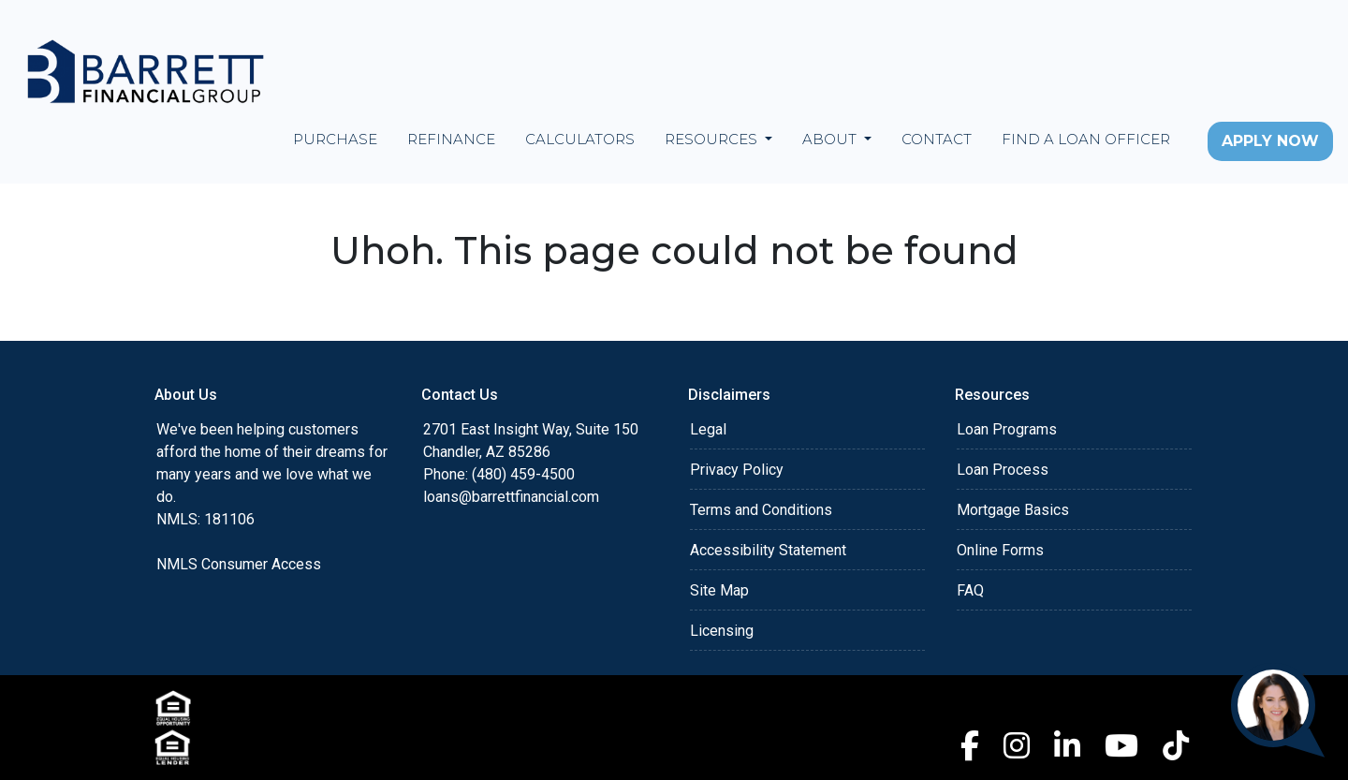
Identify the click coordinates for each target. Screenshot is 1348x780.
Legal (708, 429)
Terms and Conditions (761, 510)
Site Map (719, 590)
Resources (713, 139)
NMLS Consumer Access (238, 564)
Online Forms (1000, 550)
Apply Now (1270, 141)
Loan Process (1002, 469)
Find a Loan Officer (1086, 139)
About (831, 139)
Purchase (335, 139)
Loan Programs (1007, 429)
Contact (936, 139)
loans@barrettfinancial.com (511, 497)
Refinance (451, 139)
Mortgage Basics (1013, 510)
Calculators (580, 139)
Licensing (722, 631)
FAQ (970, 590)
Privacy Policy (737, 469)
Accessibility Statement (768, 550)
